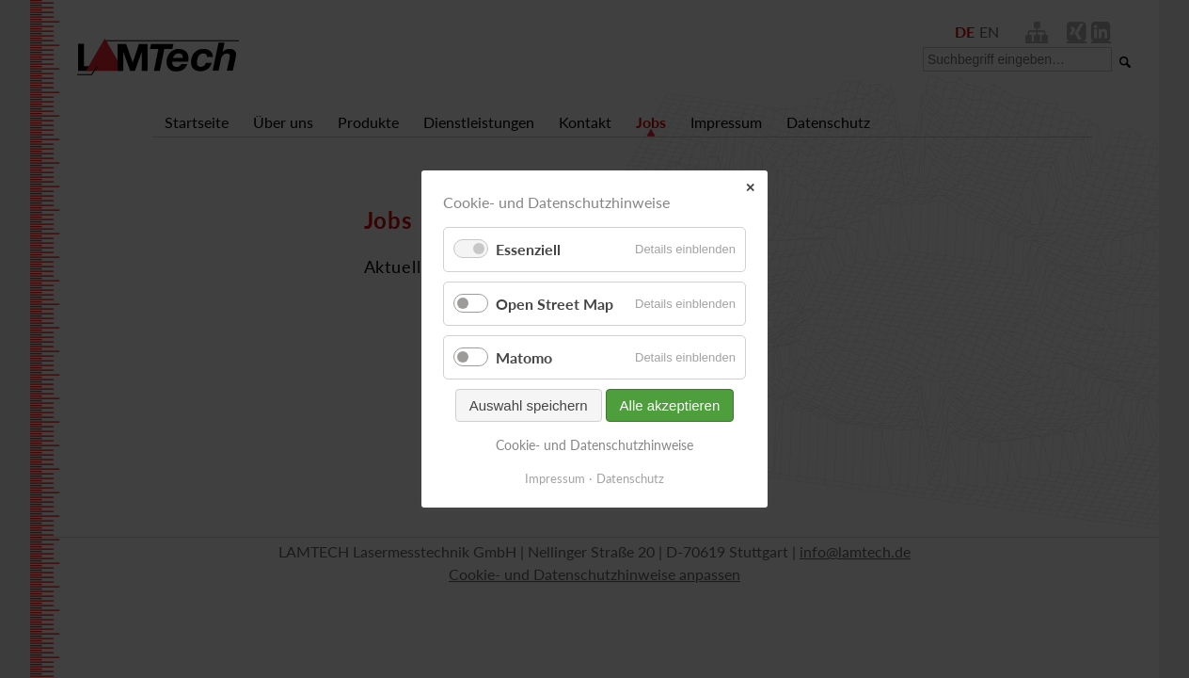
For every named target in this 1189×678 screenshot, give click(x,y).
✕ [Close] (750, 188)
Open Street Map (554, 304)
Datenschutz (630, 478)
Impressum (555, 478)
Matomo (524, 357)
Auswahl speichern (528, 405)
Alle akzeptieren (670, 405)
